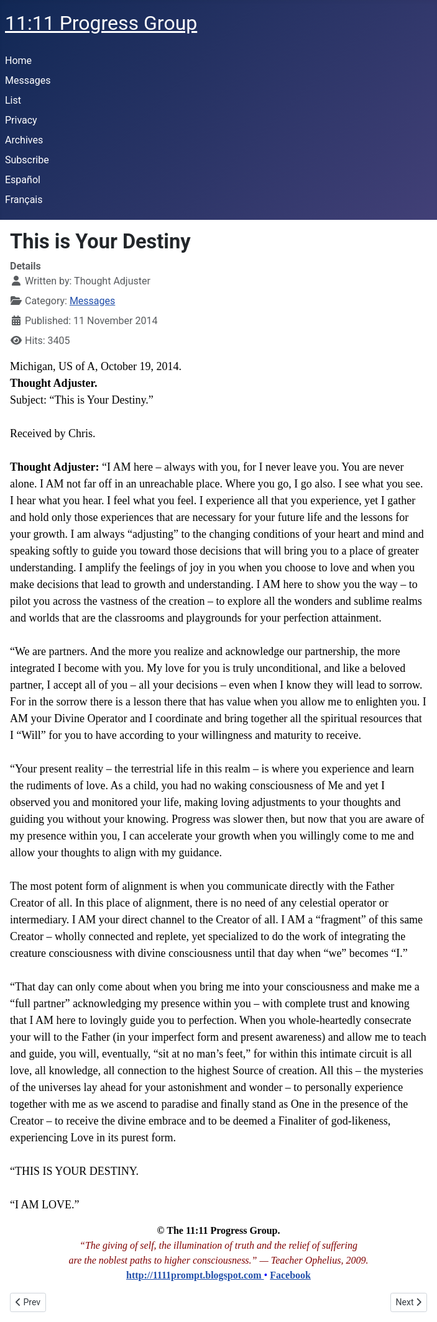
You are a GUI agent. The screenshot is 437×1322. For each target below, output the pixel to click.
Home (18, 60)
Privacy (21, 120)
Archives (24, 140)
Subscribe (27, 160)
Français (24, 200)
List (13, 100)
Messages (27, 80)
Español (22, 180)
